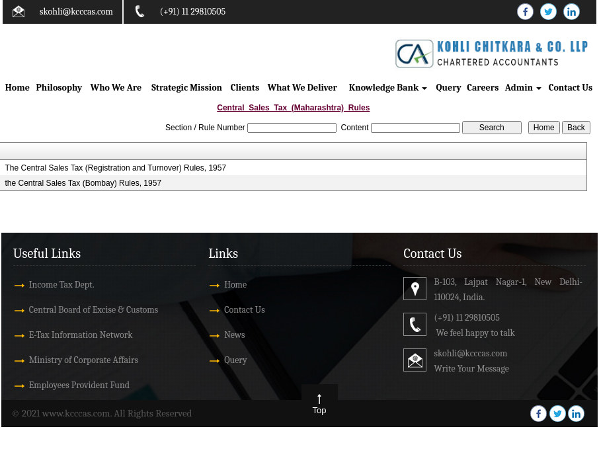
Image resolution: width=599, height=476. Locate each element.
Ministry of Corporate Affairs (83, 360)
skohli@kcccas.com (76, 11)
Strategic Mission (186, 87)
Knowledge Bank (388, 87)
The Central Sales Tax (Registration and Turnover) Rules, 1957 (115, 168)
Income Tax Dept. (62, 284)
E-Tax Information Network (81, 334)
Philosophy (59, 87)
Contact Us (570, 87)
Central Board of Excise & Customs (93, 309)
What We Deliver (302, 87)
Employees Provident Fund (79, 385)
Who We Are (116, 87)
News (234, 334)
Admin (523, 87)
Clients (245, 87)
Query (448, 87)
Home (17, 87)
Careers (483, 87)
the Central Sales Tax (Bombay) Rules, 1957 (83, 183)
